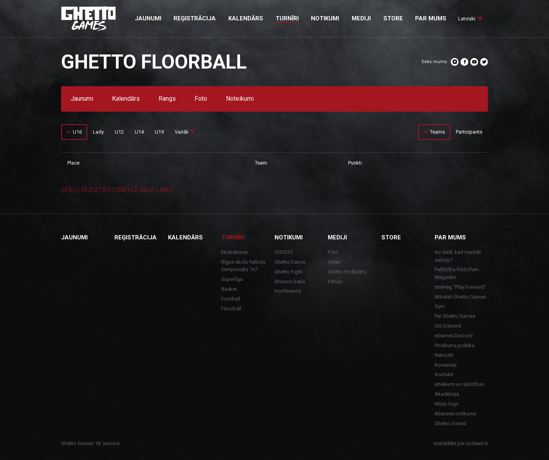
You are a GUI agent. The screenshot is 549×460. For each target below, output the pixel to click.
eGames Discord (454, 336)
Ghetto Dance (289, 262)
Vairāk (185, 132)
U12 (119, 132)
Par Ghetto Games (455, 316)
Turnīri (232, 237)
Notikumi (288, 237)
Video (334, 262)
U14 (139, 132)
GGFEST (283, 252)
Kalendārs (126, 99)
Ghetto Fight (288, 272)
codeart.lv (477, 443)
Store (391, 237)
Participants (469, 132)
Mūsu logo (447, 404)
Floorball (231, 308)
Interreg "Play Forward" (460, 287)
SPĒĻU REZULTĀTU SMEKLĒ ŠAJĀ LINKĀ (117, 190)
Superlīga (232, 279)
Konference (287, 291)
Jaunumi (81, 99)
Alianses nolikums (455, 414)
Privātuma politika (455, 345)
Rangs (167, 99)
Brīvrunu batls (289, 281)
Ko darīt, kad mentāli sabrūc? (458, 256)
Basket (229, 289)
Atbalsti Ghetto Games (460, 297)
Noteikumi (240, 99)
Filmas (335, 281)
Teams (437, 132)
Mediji (337, 237)
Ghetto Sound (450, 423)
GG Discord (448, 326)
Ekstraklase (234, 252)
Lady (98, 132)
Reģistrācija (135, 237)
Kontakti (444, 374)
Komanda (446, 365)
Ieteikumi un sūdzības (459, 384)
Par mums (450, 237)
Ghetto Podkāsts (347, 272)
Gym (440, 306)
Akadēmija (447, 394)
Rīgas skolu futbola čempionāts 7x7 (243, 266)
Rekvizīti (444, 355)
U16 (77, 132)
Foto (201, 99)
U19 (159, 132)
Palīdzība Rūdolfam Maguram (457, 273)
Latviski (466, 19)
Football (230, 299)
